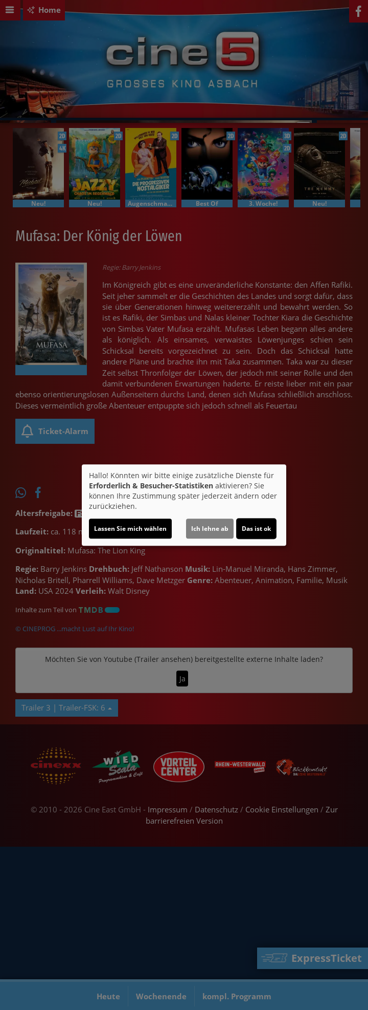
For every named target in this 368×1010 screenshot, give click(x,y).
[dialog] (184, 505)
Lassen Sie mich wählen (130, 528)
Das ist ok (256, 528)
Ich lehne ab (209, 528)
